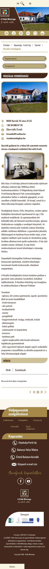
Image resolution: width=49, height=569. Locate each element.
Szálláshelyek (8, 420)
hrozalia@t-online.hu (16, 133)
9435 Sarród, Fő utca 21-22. (19, 120)
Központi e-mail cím (24, 464)
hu (18, 3)
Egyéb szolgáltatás (30, 427)
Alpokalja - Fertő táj (22, 45)
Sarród (37, 45)
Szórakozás (37, 420)
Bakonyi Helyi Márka (24, 450)
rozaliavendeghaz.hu (15, 138)
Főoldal (6, 45)
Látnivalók (15, 426)
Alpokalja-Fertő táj (25, 443)
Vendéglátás (23, 420)
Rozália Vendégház (12, 48)
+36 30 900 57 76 (14, 125)
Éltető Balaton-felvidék (24, 457)
